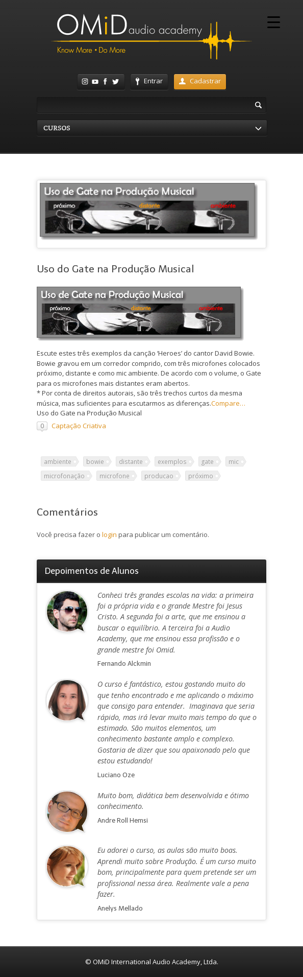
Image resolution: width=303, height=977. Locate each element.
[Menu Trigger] (274, 22)
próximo (200, 476)
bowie (95, 461)
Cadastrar (200, 80)
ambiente (57, 461)
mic (234, 461)
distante (131, 461)
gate (207, 461)
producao (158, 476)
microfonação (64, 476)
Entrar (149, 80)
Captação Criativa (79, 425)
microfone (114, 476)
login (109, 534)
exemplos (172, 461)
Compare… (228, 403)
